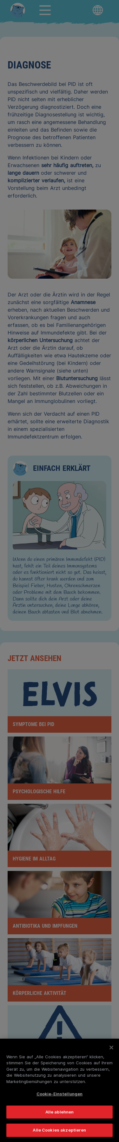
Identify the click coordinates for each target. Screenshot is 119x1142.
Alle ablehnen (59, 1111)
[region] (59, 1090)
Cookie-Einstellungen (59, 1093)
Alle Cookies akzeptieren (59, 1129)
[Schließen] (111, 1047)
